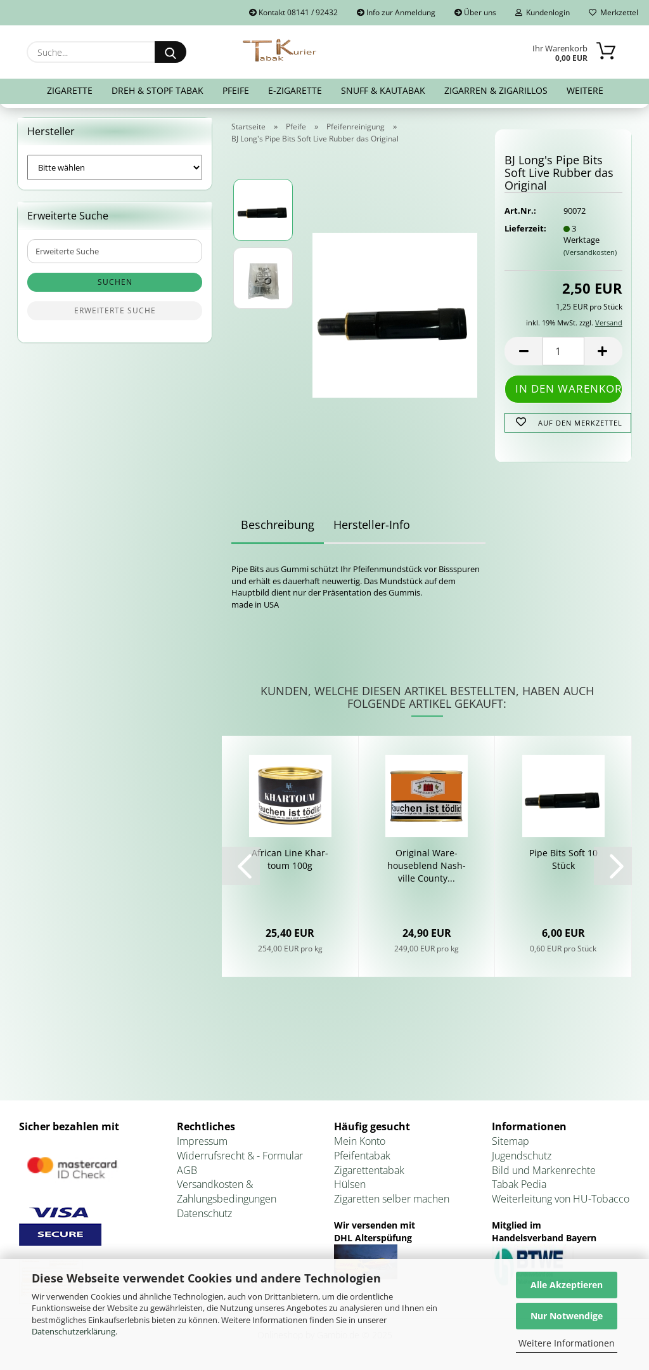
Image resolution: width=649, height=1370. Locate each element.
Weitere (585, 90)
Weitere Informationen (566, 1343)
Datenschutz (204, 1213)
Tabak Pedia (519, 1184)
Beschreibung (277, 524)
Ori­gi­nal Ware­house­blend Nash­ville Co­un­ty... (426, 865)
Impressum (202, 1141)
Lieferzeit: (524, 228)
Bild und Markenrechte (544, 1170)
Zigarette (70, 90)
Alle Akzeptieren (566, 1285)
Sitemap (510, 1141)
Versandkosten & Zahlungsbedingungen (226, 1191)
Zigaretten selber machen (391, 1199)
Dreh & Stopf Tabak (157, 90)
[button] (523, 351)
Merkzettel (613, 12)
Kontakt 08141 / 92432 (293, 12)
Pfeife (235, 90)
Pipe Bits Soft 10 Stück (563, 859)
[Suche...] (170, 52)
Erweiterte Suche (115, 310)
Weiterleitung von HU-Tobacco (560, 1199)
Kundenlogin (542, 12)
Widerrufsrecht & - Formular (240, 1156)
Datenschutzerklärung (73, 1331)
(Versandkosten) (590, 252)
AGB (187, 1170)
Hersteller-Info (371, 524)
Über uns (475, 12)
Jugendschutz (521, 1156)
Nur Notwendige (566, 1316)
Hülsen (350, 1184)
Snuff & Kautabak (383, 90)
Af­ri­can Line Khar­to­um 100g (290, 859)
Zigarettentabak (369, 1170)
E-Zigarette (295, 90)
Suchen (115, 282)
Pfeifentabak (362, 1156)
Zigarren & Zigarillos (496, 90)
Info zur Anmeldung (396, 12)
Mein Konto (359, 1141)
